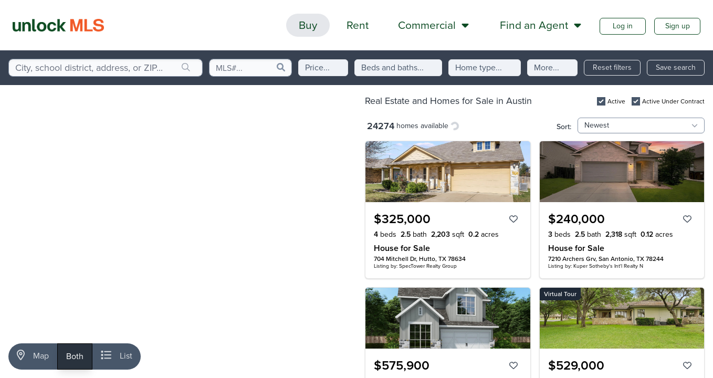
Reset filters (612, 67)
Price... (317, 67)
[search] (186, 67)
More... (546, 67)
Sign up (677, 26)
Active (616, 101)
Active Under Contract (673, 101)
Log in (623, 26)
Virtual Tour (560, 294)
